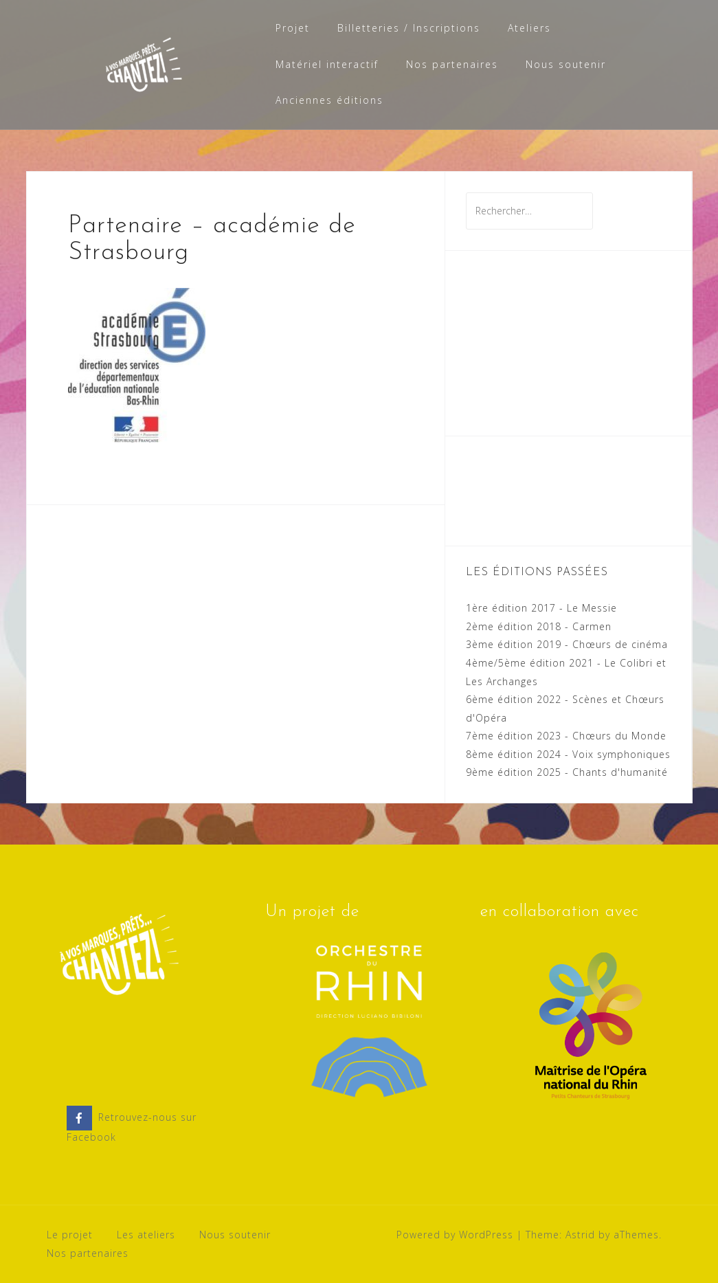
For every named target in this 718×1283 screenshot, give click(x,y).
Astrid (580, 1234)
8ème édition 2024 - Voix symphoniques (568, 754)
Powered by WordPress (454, 1234)
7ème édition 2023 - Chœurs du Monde (566, 735)
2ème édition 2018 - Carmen (539, 626)
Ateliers (529, 27)
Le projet (70, 1234)
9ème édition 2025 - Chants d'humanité (567, 772)
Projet (293, 27)
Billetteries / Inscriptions (408, 27)
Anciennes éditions (329, 100)
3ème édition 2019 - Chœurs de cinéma (567, 644)
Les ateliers (146, 1234)
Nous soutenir (566, 64)
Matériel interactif (327, 64)
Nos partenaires (452, 64)
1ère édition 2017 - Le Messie (541, 607)
